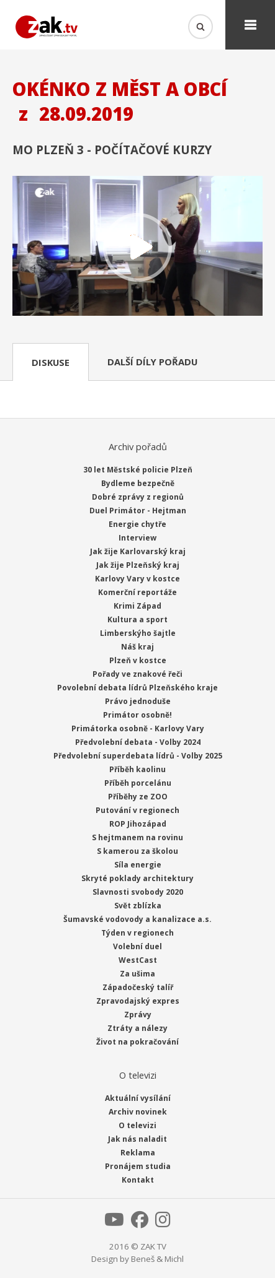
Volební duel (137, 946)
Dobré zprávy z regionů (138, 497)
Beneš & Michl (157, 1258)
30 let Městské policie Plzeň (137, 469)
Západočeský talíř (137, 987)
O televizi (137, 1125)
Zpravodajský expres (137, 1001)
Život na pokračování (137, 1042)
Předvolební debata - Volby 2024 (138, 742)
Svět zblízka (137, 905)
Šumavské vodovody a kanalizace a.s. (137, 919)
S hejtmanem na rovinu (137, 837)
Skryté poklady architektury (137, 878)
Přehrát (137, 247)
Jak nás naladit (137, 1139)
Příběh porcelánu (137, 783)
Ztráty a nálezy (137, 1028)
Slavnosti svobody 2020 (137, 892)
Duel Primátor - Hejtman (137, 510)
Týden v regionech (137, 933)
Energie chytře (137, 524)
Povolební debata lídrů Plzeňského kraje (137, 687)
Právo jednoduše (138, 701)
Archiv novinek (138, 1111)
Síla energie (137, 864)
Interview (137, 537)
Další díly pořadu (152, 361)
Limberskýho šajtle (138, 633)
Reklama (137, 1152)
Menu (250, 25)
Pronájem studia (138, 1166)
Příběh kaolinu (137, 769)
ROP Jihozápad (137, 824)
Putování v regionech (137, 810)
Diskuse (51, 362)
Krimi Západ (137, 606)
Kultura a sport (137, 619)
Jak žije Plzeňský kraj (137, 565)
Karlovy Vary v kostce (137, 578)
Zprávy (137, 1014)
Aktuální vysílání (138, 1098)
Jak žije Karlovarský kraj (138, 551)
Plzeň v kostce (137, 660)
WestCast (138, 960)
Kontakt (138, 1180)
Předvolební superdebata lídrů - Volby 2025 (137, 755)
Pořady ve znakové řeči (137, 674)
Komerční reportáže (137, 592)
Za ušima (137, 973)
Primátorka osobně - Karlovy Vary (137, 728)
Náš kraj (137, 646)
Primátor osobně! (137, 715)
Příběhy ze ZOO (138, 796)
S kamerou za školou (137, 851)
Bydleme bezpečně (137, 483)
